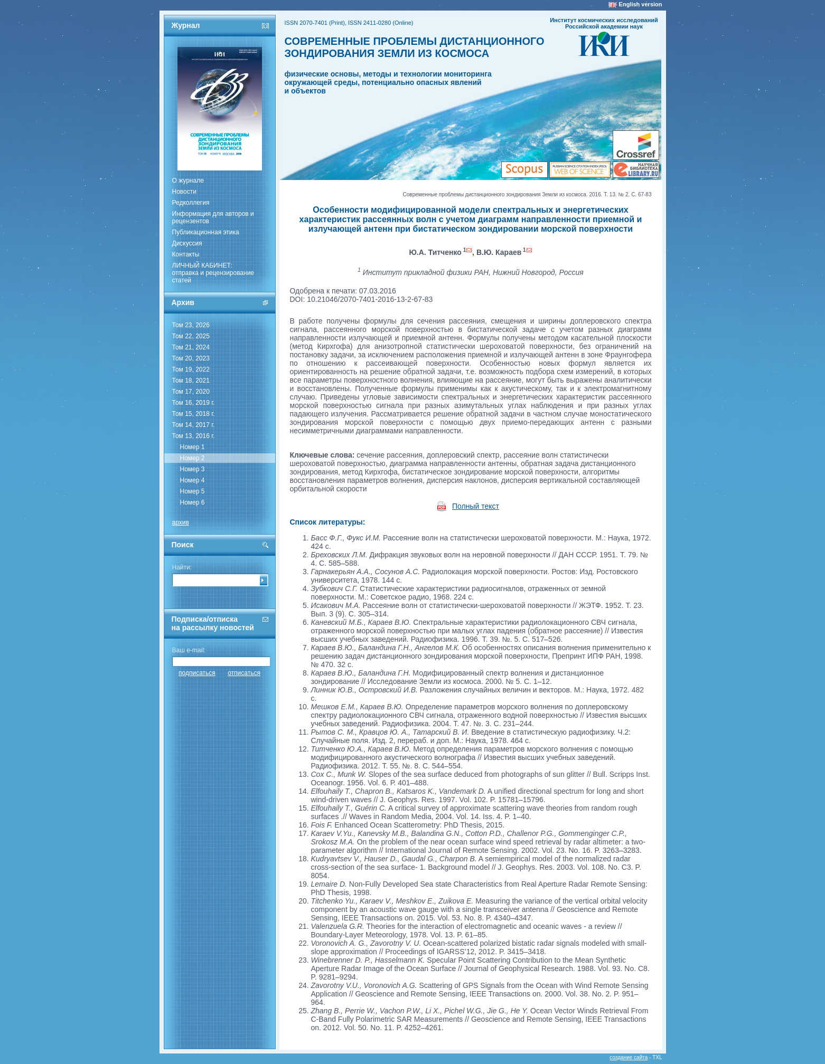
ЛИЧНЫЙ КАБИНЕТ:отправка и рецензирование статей (213, 273)
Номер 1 (192, 447)
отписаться (244, 673)
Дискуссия (187, 243)
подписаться (197, 673)
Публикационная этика (205, 232)
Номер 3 (192, 469)
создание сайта (629, 1057)
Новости (184, 191)
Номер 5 (192, 491)
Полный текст (475, 506)
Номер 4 (192, 480)
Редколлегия (191, 202)
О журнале (188, 180)
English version (640, 4)
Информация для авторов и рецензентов (213, 217)
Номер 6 (192, 502)
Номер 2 (192, 458)
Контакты (186, 254)
